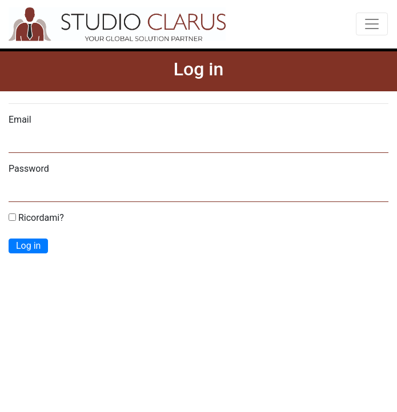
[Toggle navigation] (372, 24)
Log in (28, 245)
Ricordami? (36, 217)
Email (20, 119)
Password (29, 168)
